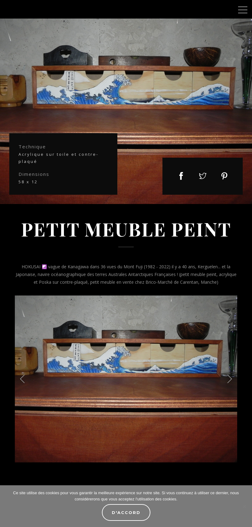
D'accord (126, 512)
